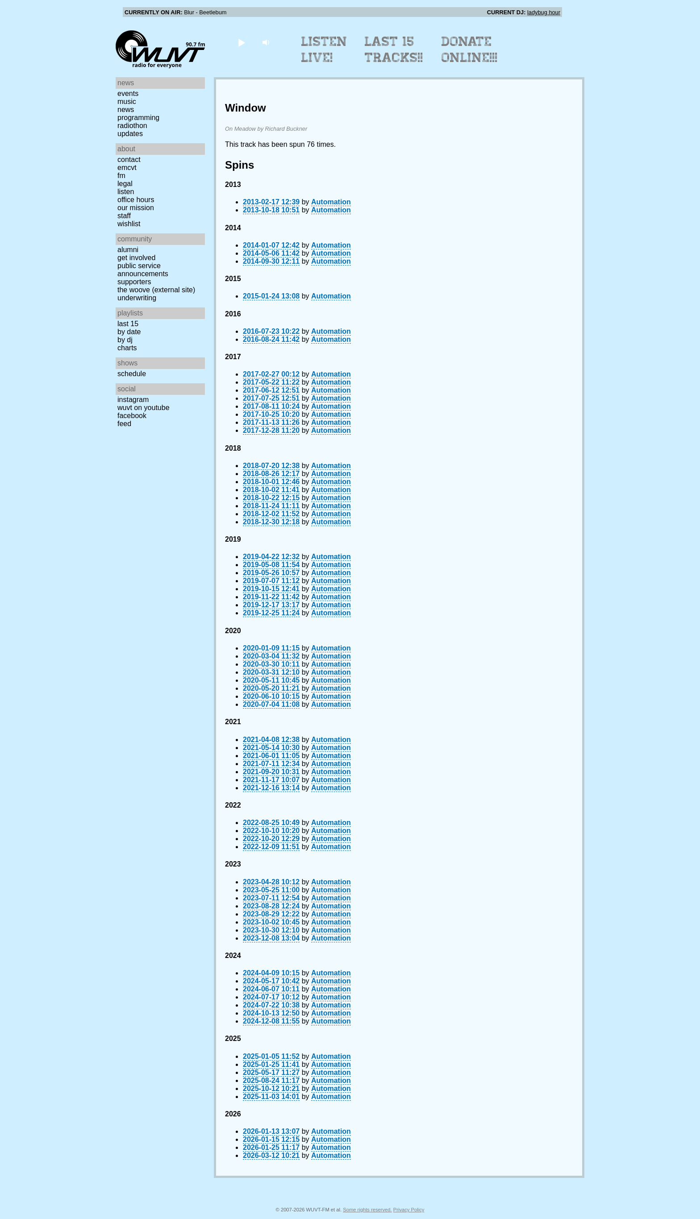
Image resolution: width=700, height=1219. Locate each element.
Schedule (131, 373)
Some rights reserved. (367, 1209)
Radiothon (132, 125)
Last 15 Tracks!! (394, 49)
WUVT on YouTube (143, 407)
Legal (125, 183)
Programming (138, 117)
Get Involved (136, 257)
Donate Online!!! (470, 49)
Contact (129, 159)
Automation (331, 202)
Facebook (131, 415)
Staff (124, 216)
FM (121, 175)
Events (127, 93)
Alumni (127, 249)
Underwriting (136, 298)
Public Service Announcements (142, 270)
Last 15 (127, 324)
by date (129, 332)
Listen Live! (324, 49)
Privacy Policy (409, 1209)
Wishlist (129, 224)
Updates (130, 133)
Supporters (134, 282)
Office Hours (135, 199)
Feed (124, 423)
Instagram (133, 399)
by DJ (125, 340)
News (125, 109)
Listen (125, 191)
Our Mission (135, 207)
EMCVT (127, 167)
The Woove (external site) (156, 290)
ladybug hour (543, 12)
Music (126, 101)
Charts (127, 348)
